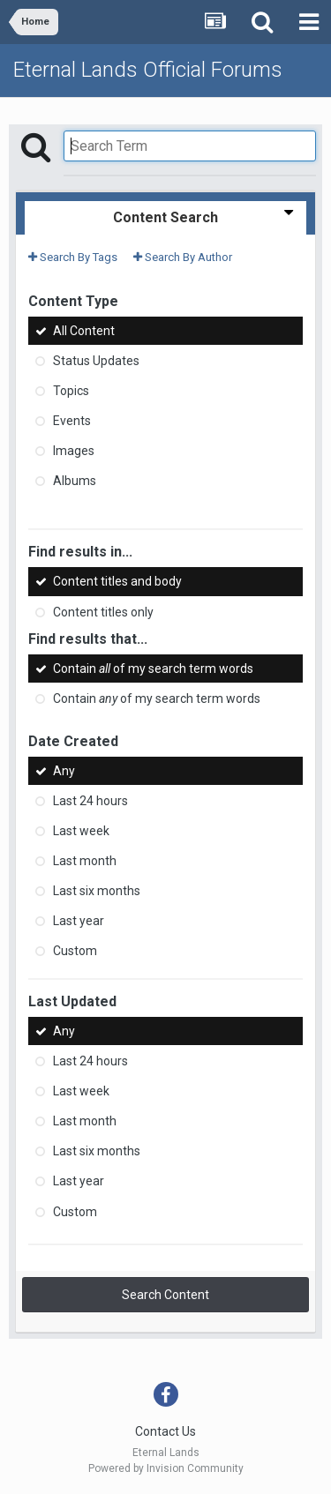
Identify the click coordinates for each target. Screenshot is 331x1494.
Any (64, 771)
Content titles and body (117, 582)
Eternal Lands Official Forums (147, 69)
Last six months (96, 891)
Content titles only (103, 612)
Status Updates (96, 361)
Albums (74, 481)
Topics (71, 391)
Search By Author (182, 257)
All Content (84, 331)
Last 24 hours (90, 801)
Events (72, 421)
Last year (78, 921)
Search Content (165, 1295)
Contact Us (165, 1431)
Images (73, 451)
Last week (81, 831)
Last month (85, 861)
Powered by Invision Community (166, 1468)
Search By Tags (72, 257)
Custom (75, 951)
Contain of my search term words (153, 668)
